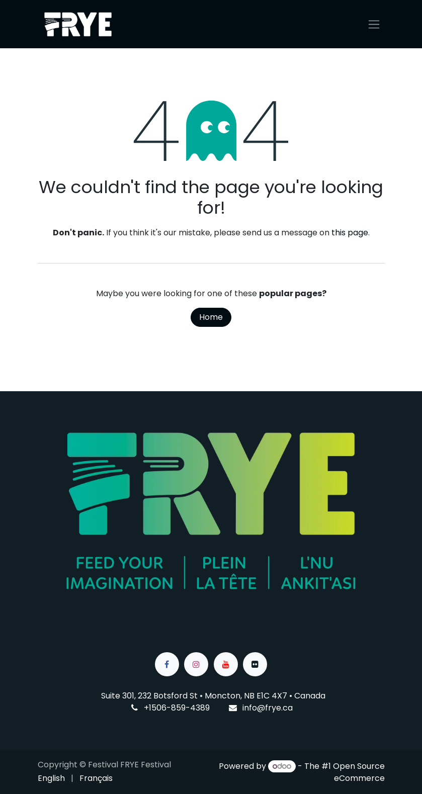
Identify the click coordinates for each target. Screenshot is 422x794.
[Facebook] (167, 664)
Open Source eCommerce (359, 772)
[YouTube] (226, 664)
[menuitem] (51, 778)
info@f (255, 708)
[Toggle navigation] (374, 24)
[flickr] (255, 664)
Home (211, 317)
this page (349, 232)
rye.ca (280, 708)
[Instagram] (196, 664)
